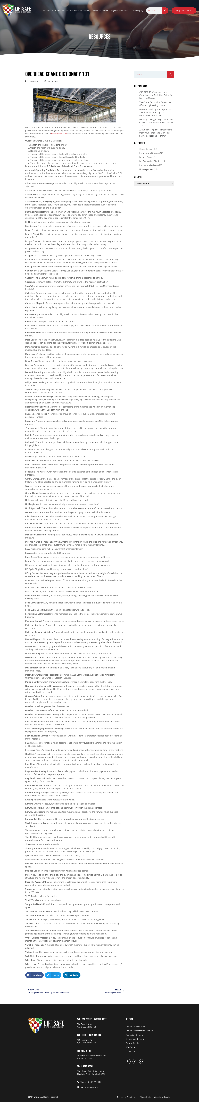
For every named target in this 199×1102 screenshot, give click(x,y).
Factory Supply (137, 10)
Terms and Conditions (126, 1097)
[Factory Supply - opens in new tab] (148, 1043)
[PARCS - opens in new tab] (148, 1034)
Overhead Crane (59, 133)
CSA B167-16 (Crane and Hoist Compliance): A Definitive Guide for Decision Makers (156, 95)
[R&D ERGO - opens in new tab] (148, 1039)
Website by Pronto (162, 1097)
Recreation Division (100, 10)
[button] (34, 975)
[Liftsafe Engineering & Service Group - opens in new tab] (148, 1026)
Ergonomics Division (119, 10)
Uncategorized (146, 169)
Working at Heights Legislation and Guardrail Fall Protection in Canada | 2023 (156, 122)
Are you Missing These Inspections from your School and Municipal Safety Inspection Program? (155, 132)
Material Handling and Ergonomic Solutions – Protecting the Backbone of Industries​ (155, 112)
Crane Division (61, 10)
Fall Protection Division (79, 10)
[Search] (165, 10)
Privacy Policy (145, 1097)
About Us (48, 10)
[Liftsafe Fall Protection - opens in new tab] (148, 1030)
